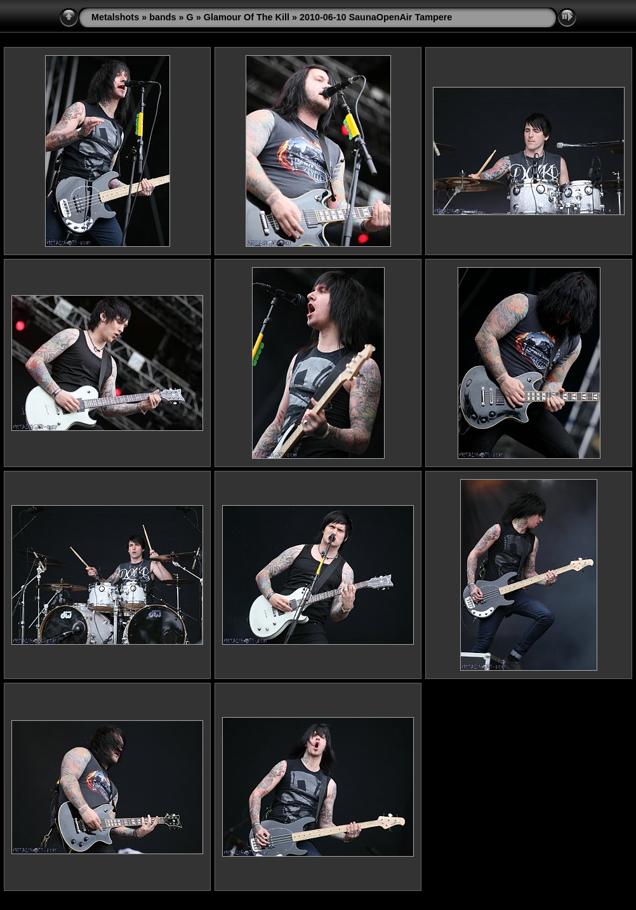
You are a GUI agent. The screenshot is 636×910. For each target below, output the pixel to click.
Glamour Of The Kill (246, 17)
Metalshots (115, 17)
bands (162, 17)
